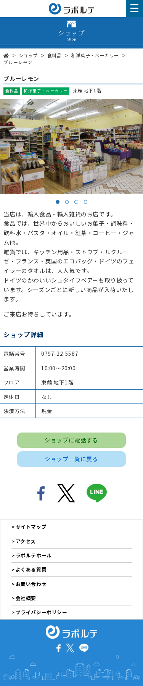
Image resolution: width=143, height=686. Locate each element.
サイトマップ (31, 526)
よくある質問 (31, 569)
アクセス (26, 541)
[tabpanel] (71, 146)
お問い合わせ (31, 584)
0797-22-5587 (59, 353)
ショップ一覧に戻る (71, 459)
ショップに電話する (71, 440)
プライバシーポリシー (41, 612)
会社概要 (26, 598)
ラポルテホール (34, 555)
